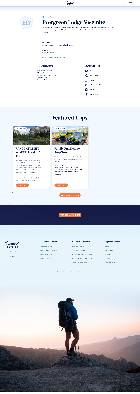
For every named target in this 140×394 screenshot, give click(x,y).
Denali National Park (79, 249)
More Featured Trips (70, 197)
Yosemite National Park (80, 264)
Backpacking (109, 253)
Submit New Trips (46, 257)
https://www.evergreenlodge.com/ (56, 58)
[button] (130, 3)
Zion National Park (78, 253)
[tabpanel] (31, 158)
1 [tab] (12, 193)
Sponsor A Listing (46, 261)
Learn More (22, 186)
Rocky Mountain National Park (83, 257)
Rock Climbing (110, 264)
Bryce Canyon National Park (82, 261)
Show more (32, 173)
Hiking (107, 249)
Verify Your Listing (46, 249)
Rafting (107, 261)
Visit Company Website (70, 217)
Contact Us (11, 254)
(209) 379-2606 (49, 53)
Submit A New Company (48, 253)
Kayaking (108, 257)
